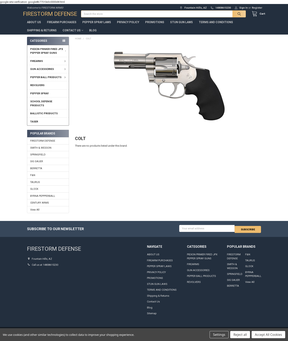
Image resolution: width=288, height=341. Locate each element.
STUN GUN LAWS (181, 26)
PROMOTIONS (154, 26)
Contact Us (73, 34)
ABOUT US (34, 26)
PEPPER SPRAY (39, 97)
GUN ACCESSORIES (48, 73)
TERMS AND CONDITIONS (216, 26)
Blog (93, 34)
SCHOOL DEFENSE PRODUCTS (41, 107)
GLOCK (34, 192)
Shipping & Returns (42, 34)
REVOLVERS (37, 89)
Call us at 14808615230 (45, 267)
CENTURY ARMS (39, 206)
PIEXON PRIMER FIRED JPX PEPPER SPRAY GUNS (48, 55)
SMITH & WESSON (40, 151)
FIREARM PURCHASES (61, 26)
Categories (38, 44)
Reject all (240, 334)
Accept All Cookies (268, 334)
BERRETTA (36, 172)
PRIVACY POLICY (128, 26)
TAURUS (35, 186)
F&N (32, 179)
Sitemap (152, 316)
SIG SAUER (36, 165)
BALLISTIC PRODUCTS (44, 117)
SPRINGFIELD (38, 158)
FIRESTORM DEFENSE (42, 144)
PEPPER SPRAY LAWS (96, 26)
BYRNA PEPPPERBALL (42, 199)
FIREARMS (48, 65)
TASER (34, 125)
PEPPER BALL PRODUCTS (48, 81)
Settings (219, 334)
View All (34, 213)
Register (257, 7)
